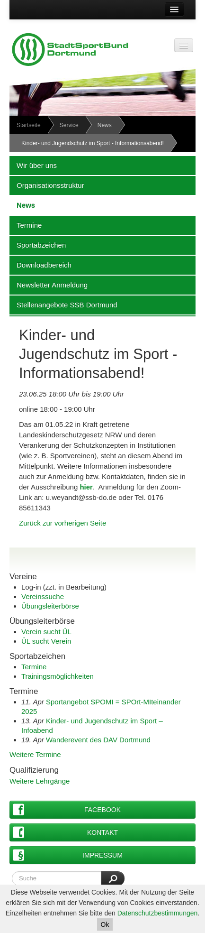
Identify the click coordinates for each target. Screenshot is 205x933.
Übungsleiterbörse (50, 606)
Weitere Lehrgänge (39, 781)
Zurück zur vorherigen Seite (62, 523)
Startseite (29, 125)
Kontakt (65, 832)
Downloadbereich (40, 264)
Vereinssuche (42, 596)
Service (69, 125)
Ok (105, 924)
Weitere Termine (35, 754)
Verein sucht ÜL (46, 632)
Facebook (67, 809)
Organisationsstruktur (46, 185)
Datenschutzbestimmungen (157, 913)
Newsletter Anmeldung (48, 284)
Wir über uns (33, 165)
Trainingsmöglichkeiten (57, 676)
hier (86, 487)
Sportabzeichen (37, 244)
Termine (25, 225)
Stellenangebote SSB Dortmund (63, 304)
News (105, 125)
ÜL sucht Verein (46, 641)
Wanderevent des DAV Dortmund (98, 740)
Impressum (68, 855)
